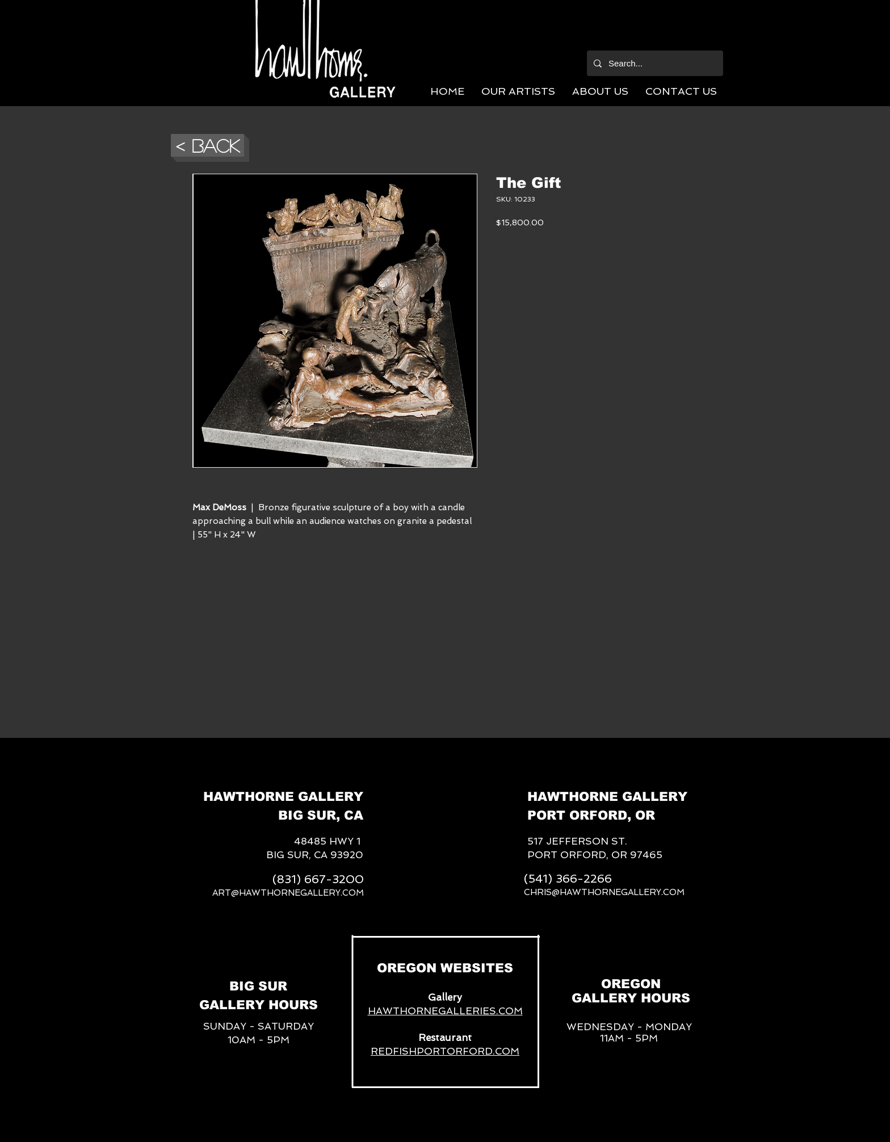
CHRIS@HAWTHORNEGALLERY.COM (604, 892)
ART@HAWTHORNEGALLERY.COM (288, 893)
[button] (518, 91)
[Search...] (653, 63)
